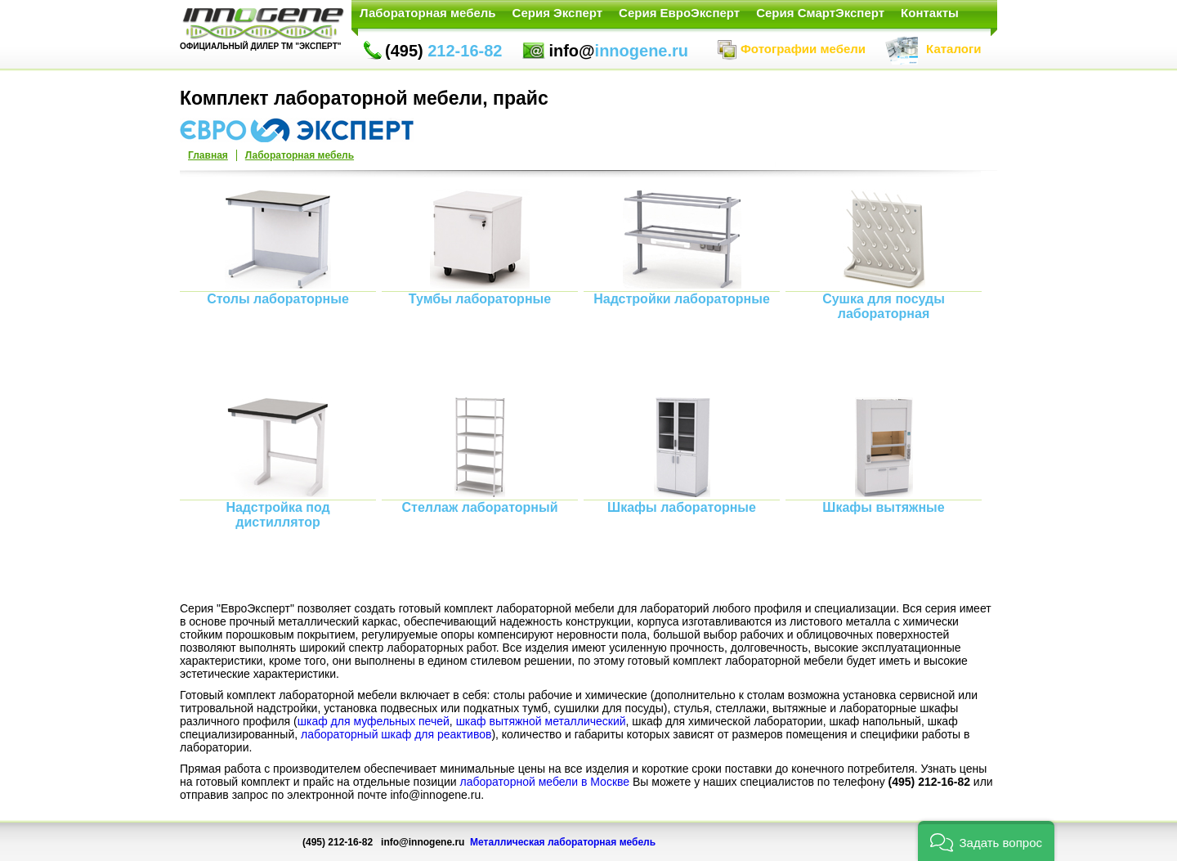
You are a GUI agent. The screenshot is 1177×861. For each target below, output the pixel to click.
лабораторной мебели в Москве (545, 781)
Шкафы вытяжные (883, 507)
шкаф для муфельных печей (374, 721)
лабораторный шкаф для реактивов (396, 734)
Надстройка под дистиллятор (277, 514)
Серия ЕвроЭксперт (679, 13)
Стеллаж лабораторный (479, 507)
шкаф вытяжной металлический (541, 721)
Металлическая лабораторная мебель (563, 842)
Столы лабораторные (278, 299)
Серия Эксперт (557, 13)
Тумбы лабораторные (480, 299)
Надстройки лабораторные (681, 299)
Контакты (930, 13)
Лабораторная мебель (428, 13)
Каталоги (933, 49)
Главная (208, 155)
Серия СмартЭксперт (820, 13)
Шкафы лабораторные (681, 507)
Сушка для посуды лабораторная (883, 306)
